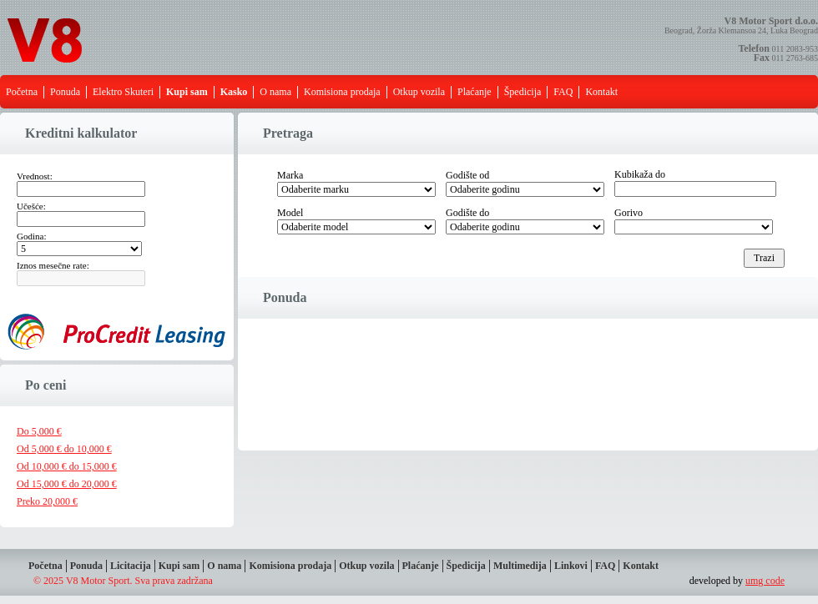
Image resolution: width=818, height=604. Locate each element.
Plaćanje (474, 92)
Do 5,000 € (39, 431)
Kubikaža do (639, 174)
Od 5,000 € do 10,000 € (64, 449)
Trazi (764, 258)
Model (290, 213)
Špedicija (523, 92)
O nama (275, 92)
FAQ (563, 92)
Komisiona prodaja (342, 92)
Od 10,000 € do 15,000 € (67, 466)
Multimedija (520, 565)
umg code (765, 580)
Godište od (467, 175)
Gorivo (628, 213)
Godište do (467, 213)
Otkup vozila (419, 92)
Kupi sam (179, 565)
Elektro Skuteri (123, 92)
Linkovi (571, 565)
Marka (290, 175)
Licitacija (130, 565)
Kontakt (601, 92)
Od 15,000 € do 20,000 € (67, 484)
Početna (22, 92)
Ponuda (65, 92)
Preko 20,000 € (47, 501)
